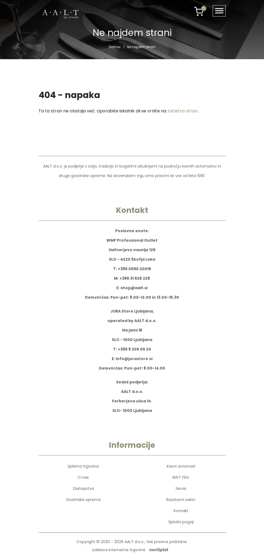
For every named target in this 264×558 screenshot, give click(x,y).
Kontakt (181, 510)
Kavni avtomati (181, 466)
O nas (83, 477)
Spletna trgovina (83, 466)
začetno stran (182, 111)
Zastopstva (83, 488)
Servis (181, 488)
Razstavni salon (180, 499)
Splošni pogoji (181, 522)
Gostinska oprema (83, 499)
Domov (115, 47)
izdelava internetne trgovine (130, 550)
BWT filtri (181, 477)
